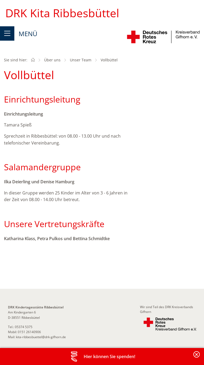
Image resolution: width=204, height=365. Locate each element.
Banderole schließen (197, 357)
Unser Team (80, 59)
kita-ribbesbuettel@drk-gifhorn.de (41, 337)
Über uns (52, 59)
